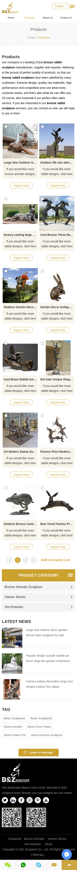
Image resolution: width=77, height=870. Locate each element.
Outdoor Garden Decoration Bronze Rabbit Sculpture (21, 307)
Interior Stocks (38, 597)
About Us (48, 17)
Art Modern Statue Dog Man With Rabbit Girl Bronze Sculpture (21, 451)
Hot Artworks (38, 607)
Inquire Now (21, 185)
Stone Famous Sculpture (47, 735)
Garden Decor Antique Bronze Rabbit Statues (57, 307)
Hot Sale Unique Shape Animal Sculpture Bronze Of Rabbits (57, 379)
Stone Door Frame (39, 726)
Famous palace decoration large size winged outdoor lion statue (49, 684)
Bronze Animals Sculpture (38, 587)
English (59, 6)
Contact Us (66, 17)
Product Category (38, 575)
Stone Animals (12, 726)
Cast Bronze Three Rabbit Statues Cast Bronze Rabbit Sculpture (57, 234)
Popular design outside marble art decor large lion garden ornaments (48, 658)
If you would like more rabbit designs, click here (57, 171)
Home (11, 17)
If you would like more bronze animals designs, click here (20, 171)
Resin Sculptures (41, 718)
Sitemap (37, 854)
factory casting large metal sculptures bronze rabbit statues (21, 234)
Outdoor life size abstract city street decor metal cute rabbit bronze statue (57, 162)
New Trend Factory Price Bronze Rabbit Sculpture (57, 524)
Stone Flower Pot (14, 735)
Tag (6, 709)
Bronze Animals (34, 838)
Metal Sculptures (14, 718)
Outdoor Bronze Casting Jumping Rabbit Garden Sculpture (21, 524)
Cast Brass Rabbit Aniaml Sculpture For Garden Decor (21, 379)
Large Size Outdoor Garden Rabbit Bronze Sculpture (21, 162)
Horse (49, 844)
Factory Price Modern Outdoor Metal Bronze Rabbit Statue (57, 451)
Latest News (16, 621)
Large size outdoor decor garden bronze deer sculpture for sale (46, 632)
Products (29, 17)
